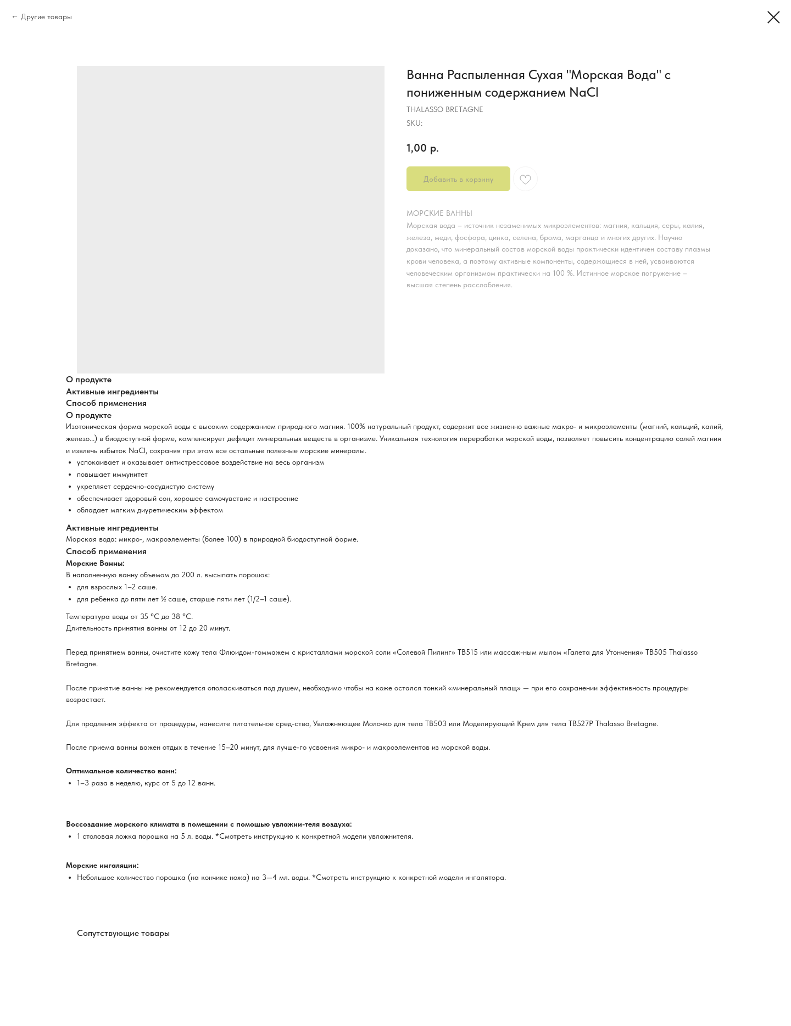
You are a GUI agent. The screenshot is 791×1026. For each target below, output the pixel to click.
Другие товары (46, 16)
